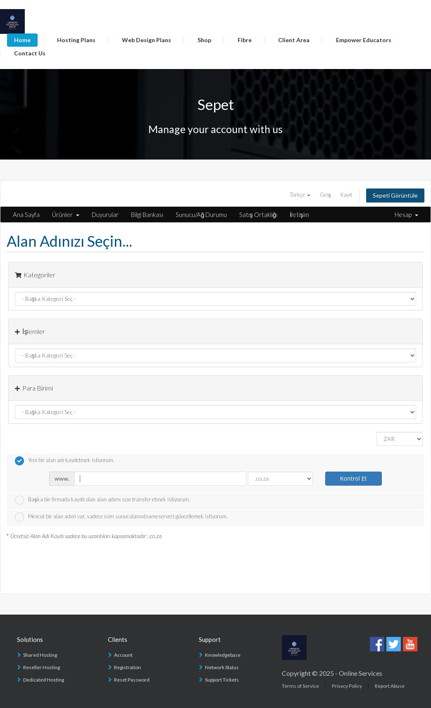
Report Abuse (390, 686)
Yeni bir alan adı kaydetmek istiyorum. (64, 460)
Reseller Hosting (41, 667)
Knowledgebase (223, 655)
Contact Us (29, 53)
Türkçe (300, 194)
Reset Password (132, 680)
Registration (127, 667)
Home (22, 39)
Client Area (294, 39)
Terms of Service (300, 686)
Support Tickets (222, 680)
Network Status (222, 667)
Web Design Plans (146, 39)
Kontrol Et (353, 478)
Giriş (325, 194)
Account (123, 655)
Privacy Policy (347, 686)
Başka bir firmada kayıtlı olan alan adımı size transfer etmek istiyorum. (102, 500)
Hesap (406, 214)
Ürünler (65, 214)
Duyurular (105, 214)
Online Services (360, 673)
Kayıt (346, 194)
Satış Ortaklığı (258, 214)
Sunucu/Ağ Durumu (201, 214)
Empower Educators (363, 39)
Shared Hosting (40, 655)
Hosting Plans (76, 39)
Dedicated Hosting (43, 680)
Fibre (245, 39)
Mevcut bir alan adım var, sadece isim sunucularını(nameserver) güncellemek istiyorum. (121, 517)
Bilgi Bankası (147, 214)
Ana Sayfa (26, 214)
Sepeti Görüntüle (395, 195)
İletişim (299, 214)
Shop (204, 39)
